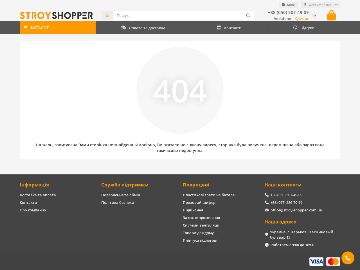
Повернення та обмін (120, 194)
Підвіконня (193, 210)
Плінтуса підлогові (200, 240)
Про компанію (33, 210)
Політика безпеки (117, 202)
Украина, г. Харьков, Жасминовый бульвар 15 (301, 234)
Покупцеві (196, 184)
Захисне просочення (201, 217)
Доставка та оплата (38, 194)
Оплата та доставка (143, 27)
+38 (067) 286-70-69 (286, 202)
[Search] (183, 15)
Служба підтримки (124, 184)
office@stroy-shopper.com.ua (296, 210)
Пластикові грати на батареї (209, 194)
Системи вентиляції (201, 225)
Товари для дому (198, 232)
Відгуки (303, 27)
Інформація (34, 184)
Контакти (229, 27)
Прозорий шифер (199, 202)
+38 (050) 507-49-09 (288, 12)
